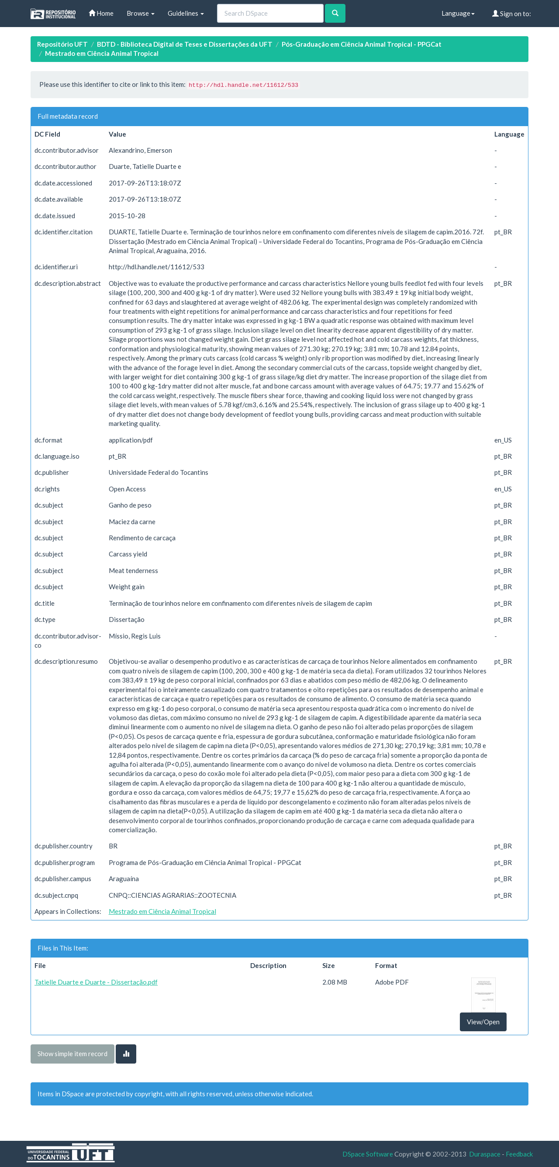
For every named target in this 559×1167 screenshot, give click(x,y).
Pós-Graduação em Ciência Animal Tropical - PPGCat (362, 44)
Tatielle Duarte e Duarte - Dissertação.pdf (96, 982)
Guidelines (186, 13)
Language (458, 13)
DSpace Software (367, 1154)
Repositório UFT (62, 44)
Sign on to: (511, 13)
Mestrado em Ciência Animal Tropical (102, 53)
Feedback (519, 1154)
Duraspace (484, 1154)
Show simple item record (72, 1053)
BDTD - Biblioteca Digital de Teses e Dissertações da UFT (185, 44)
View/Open (483, 1022)
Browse (141, 13)
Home (101, 13)
